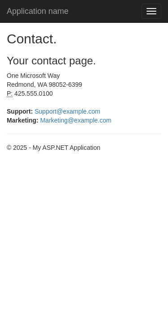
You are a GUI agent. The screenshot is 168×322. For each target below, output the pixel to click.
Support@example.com (67, 111)
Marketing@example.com (76, 120)
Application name (38, 11)
